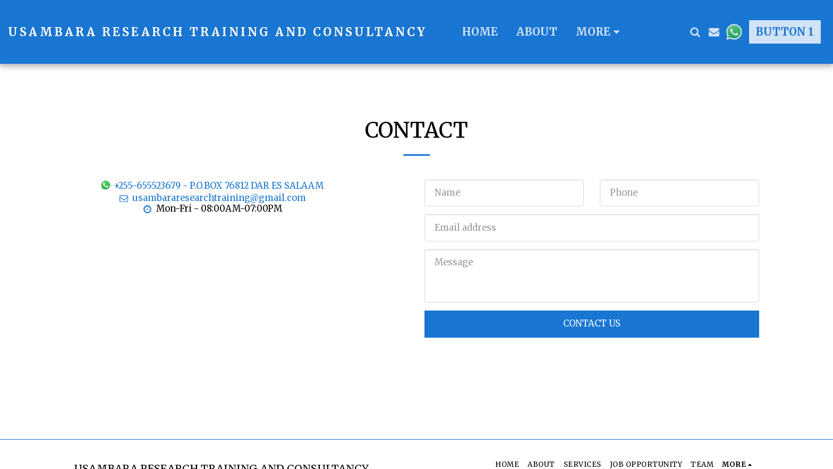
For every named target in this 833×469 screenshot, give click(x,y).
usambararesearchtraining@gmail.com (211, 198)
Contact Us (591, 323)
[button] (695, 32)
